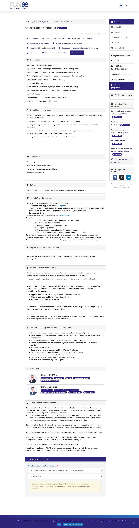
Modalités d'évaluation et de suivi (41, 48)
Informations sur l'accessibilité (55, 53)
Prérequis (88, 38)
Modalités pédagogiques (38, 43)
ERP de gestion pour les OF (121, 187)
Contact (116, 32)
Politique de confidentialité (73, 524)
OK (59, 524)
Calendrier (116, 27)
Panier (115, 43)
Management (44, 21)
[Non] (133, 523)
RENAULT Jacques (48, 386)
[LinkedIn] (128, 177)
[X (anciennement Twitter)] (121, 177)
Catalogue (30, 21)
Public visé (74, 38)
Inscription (77, 53)
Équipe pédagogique (120, 37)
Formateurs (32, 53)
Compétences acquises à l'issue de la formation (78, 48)
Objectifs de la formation (53, 38)
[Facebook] (115, 177)
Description (32, 38)
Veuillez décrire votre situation (42, 466)
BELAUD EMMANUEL (49, 375)
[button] (121, 5)
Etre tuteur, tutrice (118, 141)
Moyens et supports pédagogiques (67, 43)
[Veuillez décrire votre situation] (65, 476)
